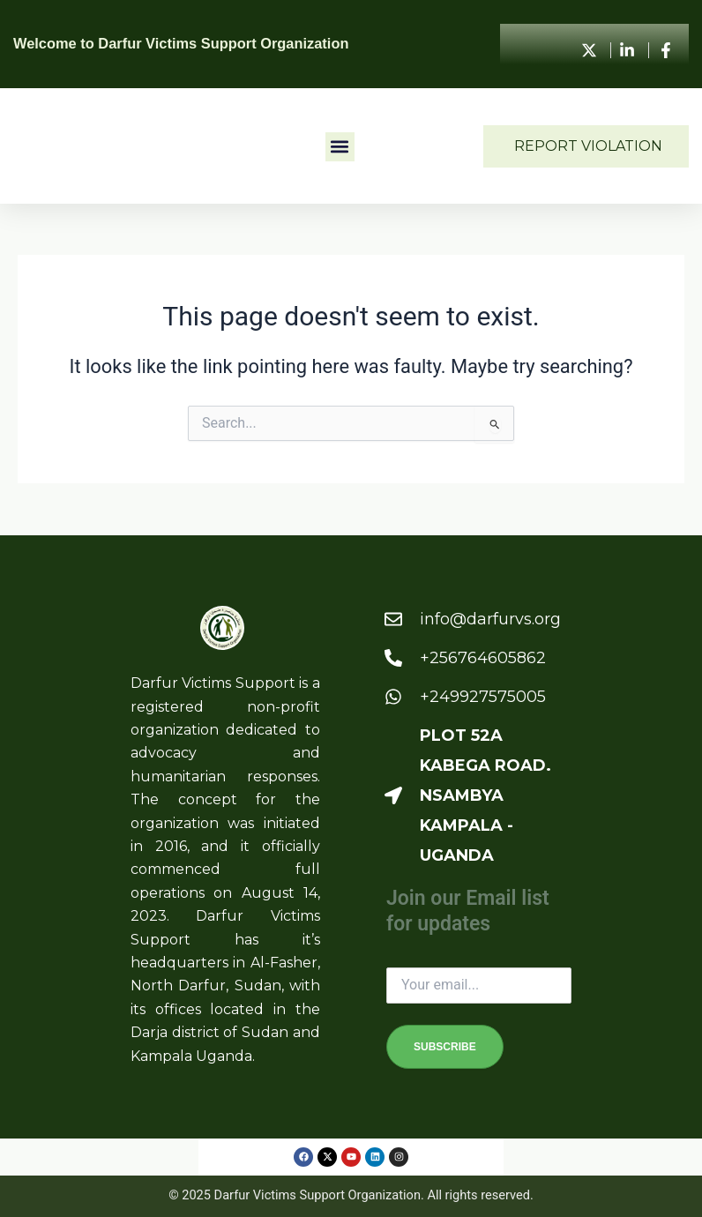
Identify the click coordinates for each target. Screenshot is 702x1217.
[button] (340, 146)
